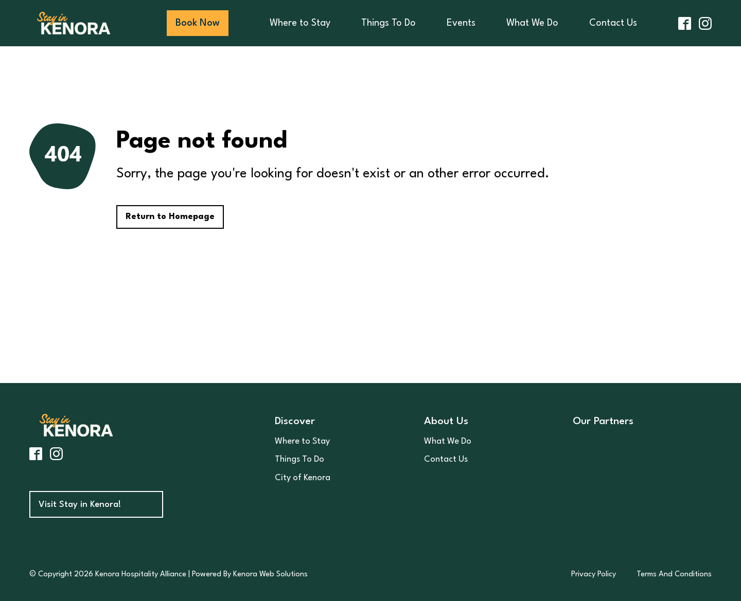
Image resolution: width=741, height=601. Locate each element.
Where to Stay (300, 23)
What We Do (532, 23)
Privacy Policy (593, 574)
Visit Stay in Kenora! (80, 504)
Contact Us (613, 23)
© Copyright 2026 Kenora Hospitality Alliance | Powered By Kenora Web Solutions (168, 574)
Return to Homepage (170, 216)
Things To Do (388, 23)
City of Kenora (302, 477)
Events (461, 23)
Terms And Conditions (674, 574)
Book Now (197, 23)
